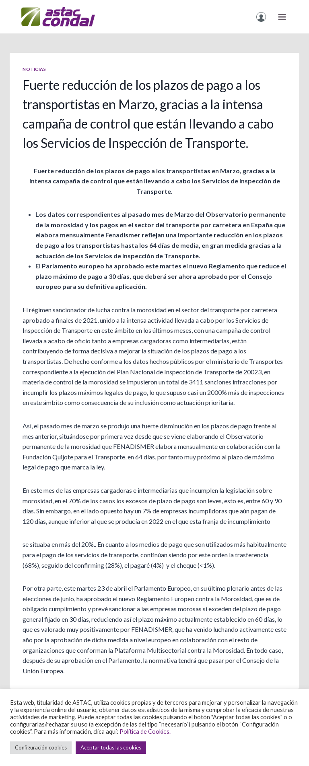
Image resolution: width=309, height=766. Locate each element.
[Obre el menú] (282, 16)
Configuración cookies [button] (41, 747)
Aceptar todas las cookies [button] (110, 747)
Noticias (34, 69)
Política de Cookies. (145, 731)
